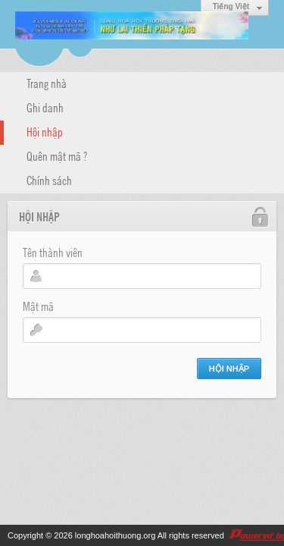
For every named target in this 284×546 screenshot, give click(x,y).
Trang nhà (47, 82)
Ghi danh (45, 107)
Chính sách (49, 179)
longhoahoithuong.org (115, 535)
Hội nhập (45, 131)
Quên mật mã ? (57, 155)
